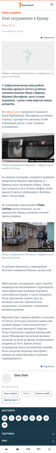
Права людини (11, 13)
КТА (28, 449)
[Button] (47, 37)
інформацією (13, 112)
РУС (39, 449)
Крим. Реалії (8, 25)
